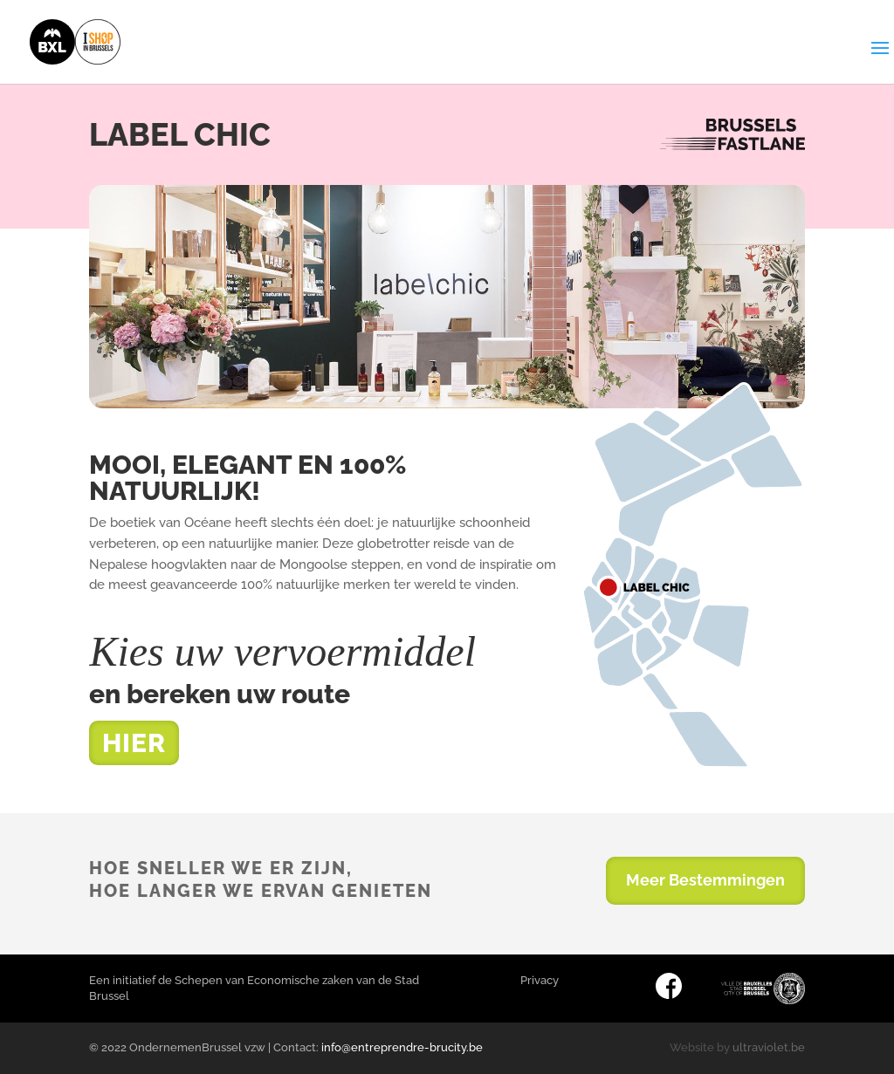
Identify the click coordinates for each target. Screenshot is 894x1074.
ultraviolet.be (768, 1047)
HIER (134, 743)
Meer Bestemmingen (705, 880)
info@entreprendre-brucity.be (402, 1047)
